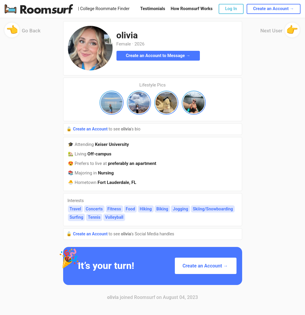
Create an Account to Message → (158, 55)
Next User (280, 32)
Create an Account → (273, 8)
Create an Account (91, 129)
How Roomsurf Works (192, 8)
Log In (231, 8)
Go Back (22, 32)
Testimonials (152, 8)
